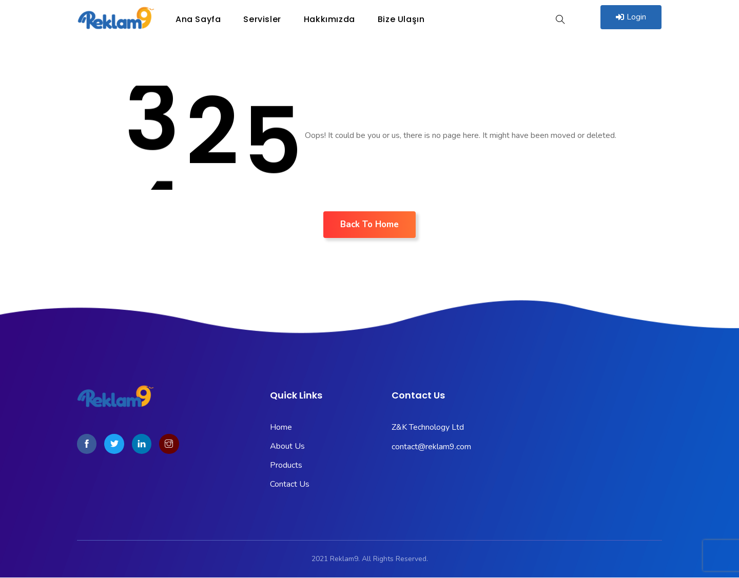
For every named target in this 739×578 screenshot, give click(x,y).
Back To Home (369, 224)
